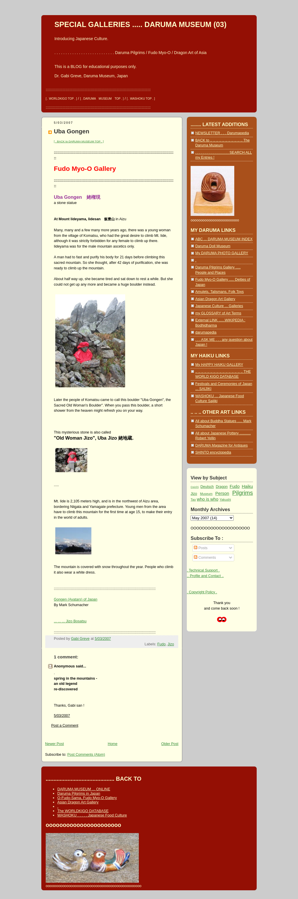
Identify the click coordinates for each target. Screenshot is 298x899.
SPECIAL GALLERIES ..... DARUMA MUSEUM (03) (140, 24)
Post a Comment (64, 726)
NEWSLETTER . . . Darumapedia (222, 133)
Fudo (161, 644)
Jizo (171, 644)
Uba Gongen (71, 131)
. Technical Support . (203, 570)
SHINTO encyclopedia (213, 452)
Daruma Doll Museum (212, 246)
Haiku (247, 486)
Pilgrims (242, 493)
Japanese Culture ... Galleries (219, 306)
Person (222, 493)
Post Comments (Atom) (86, 755)
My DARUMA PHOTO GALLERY (221, 253)
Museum (206, 493)
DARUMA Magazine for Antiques (221, 445)
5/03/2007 (62, 716)
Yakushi (225, 499)
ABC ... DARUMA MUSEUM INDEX (224, 239)
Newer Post (54, 744)
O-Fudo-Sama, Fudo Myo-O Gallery (87, 798)
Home (112, 744)
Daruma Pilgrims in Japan (78, 793)
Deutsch (207, 487)
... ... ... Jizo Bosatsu (70, 621)
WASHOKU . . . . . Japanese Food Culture (92, 815)
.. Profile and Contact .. (205, 576)
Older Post (169, 744)
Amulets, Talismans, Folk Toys (219, 292)
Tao (193, 499)
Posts (200, 548)
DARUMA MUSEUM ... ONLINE (83, 789)
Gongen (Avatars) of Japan (75, 599)
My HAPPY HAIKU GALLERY (219, 365)
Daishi (195, 486)
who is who (207, 499)
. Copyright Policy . (202, 592)
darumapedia (206, 332)
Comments (205, 558)
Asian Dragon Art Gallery (215, 299)
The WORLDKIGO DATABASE (83, 811)
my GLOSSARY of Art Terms (218, 313)
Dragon (222, 487)
